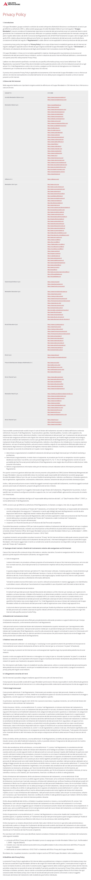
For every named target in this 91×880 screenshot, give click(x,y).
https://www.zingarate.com (55, 148)
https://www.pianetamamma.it (56, 137)
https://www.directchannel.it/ (55, 386)
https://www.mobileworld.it (55, 153)
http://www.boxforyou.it (54, 412)
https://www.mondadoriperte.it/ (56, 388)
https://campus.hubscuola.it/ (55, 296)
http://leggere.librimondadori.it (56, 219)
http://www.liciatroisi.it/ (54, 205)
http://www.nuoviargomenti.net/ (56, 189)
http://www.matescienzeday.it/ (56, 343)
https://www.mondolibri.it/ (54, 400)
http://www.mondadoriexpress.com (57, 414)
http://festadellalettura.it (54, 276)
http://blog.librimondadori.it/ (55, 203)
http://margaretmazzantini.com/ (56, 210)
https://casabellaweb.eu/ (54, 105)
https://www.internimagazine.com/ (57, 109)
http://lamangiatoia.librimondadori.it (57, 216)
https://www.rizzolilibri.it (54, 239)
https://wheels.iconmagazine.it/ (56, 118)
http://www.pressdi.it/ (53, 362)
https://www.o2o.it (52, 155)
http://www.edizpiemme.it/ (55, 258)
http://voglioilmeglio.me (54, 256)
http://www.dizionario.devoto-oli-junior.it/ (59, 319)
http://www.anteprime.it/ (54, 191)
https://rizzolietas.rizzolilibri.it (55, 249)
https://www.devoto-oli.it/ (54, 303)
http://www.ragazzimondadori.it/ (56, 228)
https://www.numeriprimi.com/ (56, 214)
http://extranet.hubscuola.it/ (55, 307)
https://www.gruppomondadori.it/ (57, 97)
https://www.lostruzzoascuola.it (56, 286)
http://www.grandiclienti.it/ (55, 381)
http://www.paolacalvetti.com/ (56, 221)
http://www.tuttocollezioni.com (56, 379)
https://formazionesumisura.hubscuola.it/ (59, 301)
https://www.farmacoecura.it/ (55, 158)
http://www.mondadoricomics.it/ (56, 198)
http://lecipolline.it (52, 269)
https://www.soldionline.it (54, 146)
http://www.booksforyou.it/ (55, 410)
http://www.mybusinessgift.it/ (55, 384)
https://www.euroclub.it (54, 403)
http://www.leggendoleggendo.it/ (56, 262)
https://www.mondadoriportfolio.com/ (58, 123)
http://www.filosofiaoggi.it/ (55, 312)
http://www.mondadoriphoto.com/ (57, 167)
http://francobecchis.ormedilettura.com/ (58, 235)
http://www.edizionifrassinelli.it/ (56, 193)
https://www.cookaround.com (55, 139)
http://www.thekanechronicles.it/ (56, 226)
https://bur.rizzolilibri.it (54, 242)
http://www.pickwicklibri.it (54, 265)
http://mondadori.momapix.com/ (56, 169)
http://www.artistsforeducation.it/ (56, 345)
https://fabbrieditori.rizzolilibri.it (56, 244)
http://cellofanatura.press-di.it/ (56, 369)
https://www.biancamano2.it (55, 284)
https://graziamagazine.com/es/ (56, 171)
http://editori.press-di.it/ (54, 365)
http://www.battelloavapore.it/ (56, 260)
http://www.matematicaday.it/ (55, 340)
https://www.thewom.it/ (54, 174)
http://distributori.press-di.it (55, 367)
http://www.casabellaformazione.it (57, 125)
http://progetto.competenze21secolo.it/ (58, 310)
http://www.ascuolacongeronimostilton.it (58, 272)
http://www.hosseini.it (53, 267)
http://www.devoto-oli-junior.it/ (56, 317)
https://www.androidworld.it (55, 132)
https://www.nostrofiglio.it (54, 424)
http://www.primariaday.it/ (55, 336)
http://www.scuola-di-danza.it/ (56, 187)
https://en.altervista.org (54, 130)
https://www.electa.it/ (53, 355)
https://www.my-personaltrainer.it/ (57, 162)
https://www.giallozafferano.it (56, 141)
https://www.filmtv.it (53, 144)
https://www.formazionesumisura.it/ (57, 298)
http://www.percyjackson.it (55, 237)
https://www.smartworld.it (54, 151)
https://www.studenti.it (54, 135)
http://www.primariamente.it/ (55, 314)
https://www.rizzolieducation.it (56, 324)
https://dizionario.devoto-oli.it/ (56, 305)
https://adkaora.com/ (53, 179)
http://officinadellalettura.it (55, 274)
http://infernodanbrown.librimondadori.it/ (59, 207)
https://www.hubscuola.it (54, 327)
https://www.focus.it (53, 419)
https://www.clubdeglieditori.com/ (57, 405)
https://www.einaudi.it (53, 282)
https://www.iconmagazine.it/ (55, 116)
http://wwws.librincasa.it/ (54, 372)
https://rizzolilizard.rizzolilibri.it (56, 246)
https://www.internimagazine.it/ (56, 112)
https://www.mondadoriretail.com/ (57, 396)
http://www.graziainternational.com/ (57, 164)
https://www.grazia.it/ (53, 107)
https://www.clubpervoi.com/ (55, 407)
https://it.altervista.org (53, 128)
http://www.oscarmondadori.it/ (56, 230)
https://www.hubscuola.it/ (54, 294)
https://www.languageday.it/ (55, 347)
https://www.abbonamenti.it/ (55, 377)
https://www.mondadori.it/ (55, 200)
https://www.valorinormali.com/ (56, 160)
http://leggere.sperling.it (54, 253)
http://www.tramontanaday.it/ (56, 338)
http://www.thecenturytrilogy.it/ (56, 223)
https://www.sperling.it (54, 251)
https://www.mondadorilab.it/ (55, 114)
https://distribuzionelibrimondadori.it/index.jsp (60, 394)
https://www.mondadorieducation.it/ (57, 291)
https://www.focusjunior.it (54, 422)
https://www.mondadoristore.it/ (56, 398)
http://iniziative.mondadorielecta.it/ (57, 357)
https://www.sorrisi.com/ (54, 121)
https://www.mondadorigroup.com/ (57, 99)
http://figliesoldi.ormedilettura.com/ (57, 233)
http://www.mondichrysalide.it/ (56, 212)
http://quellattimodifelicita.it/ (55, 196)
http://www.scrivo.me (53, 184)
